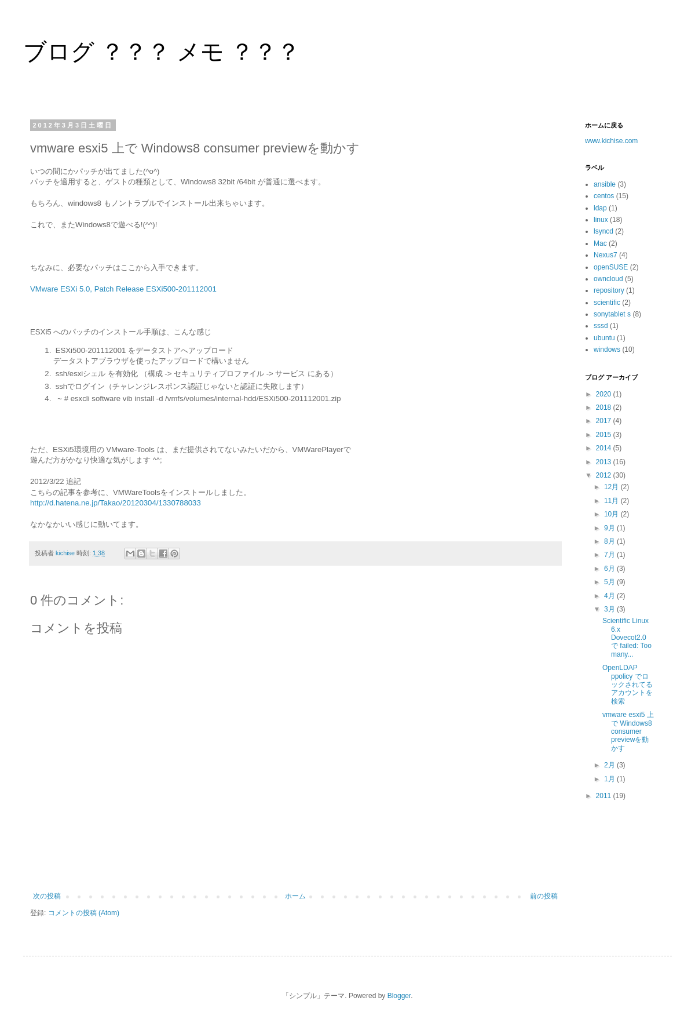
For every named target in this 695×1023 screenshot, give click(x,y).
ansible (605, 184)
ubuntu (604, 338)
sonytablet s (612, 314)
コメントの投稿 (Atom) (83, 913)
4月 (610, 596)
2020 (604, 394)
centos (604, 196)
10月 (612, 514)
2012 (604, 475)
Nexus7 (605, 255)
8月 (610, 541)
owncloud (608, 279)
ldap (600, 208)
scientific (607, 302)
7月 (610, 555)
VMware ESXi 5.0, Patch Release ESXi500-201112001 (123, 289)
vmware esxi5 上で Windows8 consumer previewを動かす (628, 731)
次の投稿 (47, 896)
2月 (610, 765)
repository (609, 290)
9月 (610, 528)
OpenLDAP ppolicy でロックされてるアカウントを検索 (627, 684)
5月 (610, 582)
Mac (600, 243)
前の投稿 (544, 896)
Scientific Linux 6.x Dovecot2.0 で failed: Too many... (627, 637)
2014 (604, 448)
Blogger (399, 996)
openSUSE (611, 267)
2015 (604, 435)
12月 (612, 487)
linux (601, 220)
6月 (610, 569)
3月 (610, 609)
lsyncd (603, 231)
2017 (604, 421)
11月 (612, 501)
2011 (604, 796)
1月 (610, 779)
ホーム (295, 896)
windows (607, 349)
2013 (604, 462)
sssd (601, 326)
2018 (604, 407)
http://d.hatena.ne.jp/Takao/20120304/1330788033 (115, 502)
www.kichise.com (611, 141)
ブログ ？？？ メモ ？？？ (161, 51)
